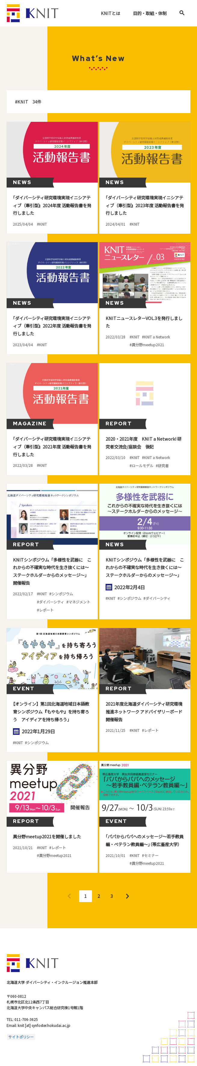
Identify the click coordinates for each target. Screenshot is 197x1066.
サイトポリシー (21, 1037)
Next (127, 896)
